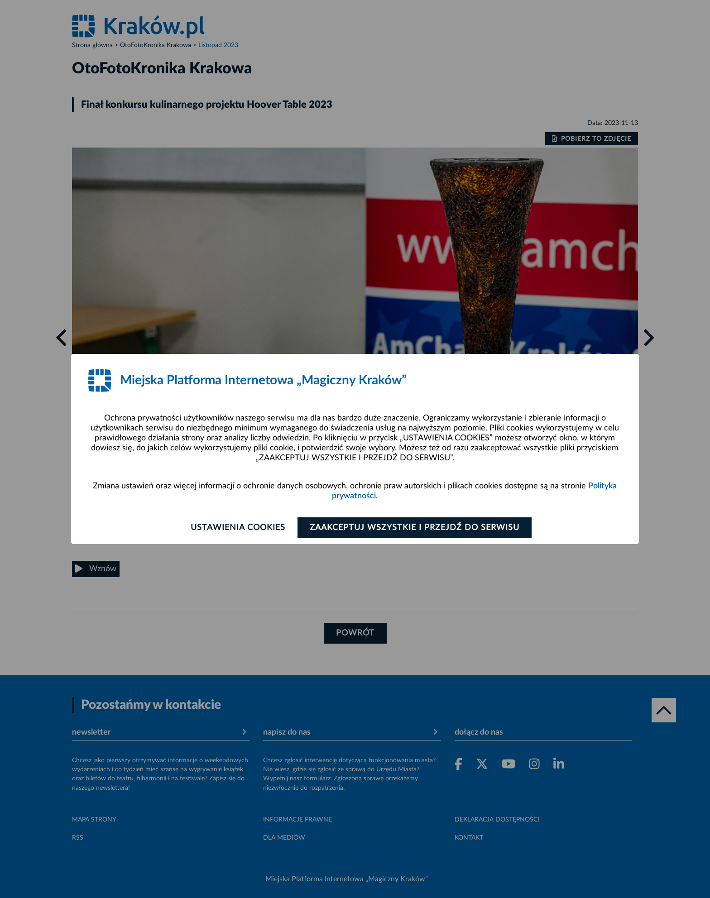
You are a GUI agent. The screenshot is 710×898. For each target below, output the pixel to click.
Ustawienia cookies (238, 528)
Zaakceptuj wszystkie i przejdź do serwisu (414, 528)
